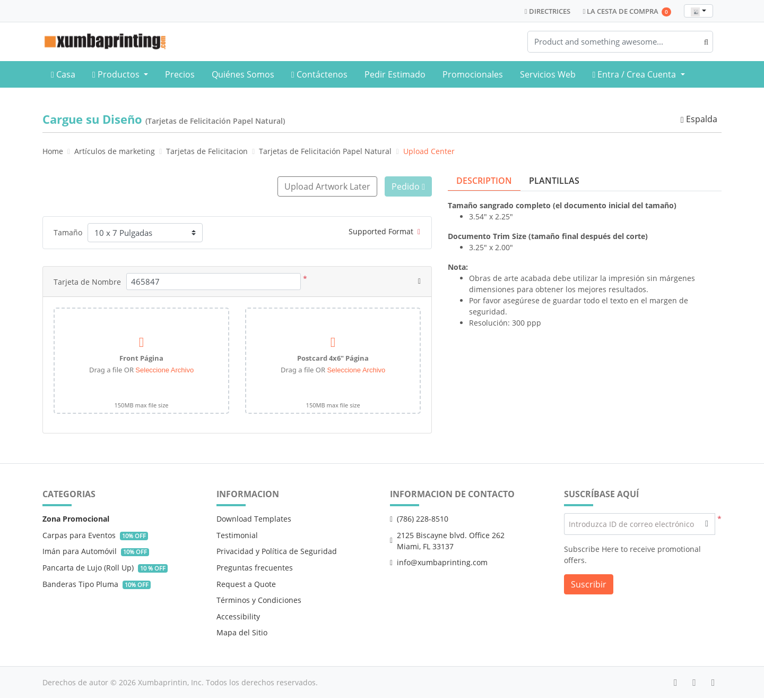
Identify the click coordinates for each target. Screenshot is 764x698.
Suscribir (588, 584)
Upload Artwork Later (326, 186)
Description (484, 180)
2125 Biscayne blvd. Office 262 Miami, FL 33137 (447, 540)
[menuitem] (63, 74)
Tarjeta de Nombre (87, 281)
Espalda (698, 119)
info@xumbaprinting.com (439, 562)
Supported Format (384, 231)
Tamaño (68, 232)
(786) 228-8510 (419, 519)
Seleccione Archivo (164, 369)
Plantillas (554, 180)
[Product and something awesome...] (620, 42)
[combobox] (698, 11)
